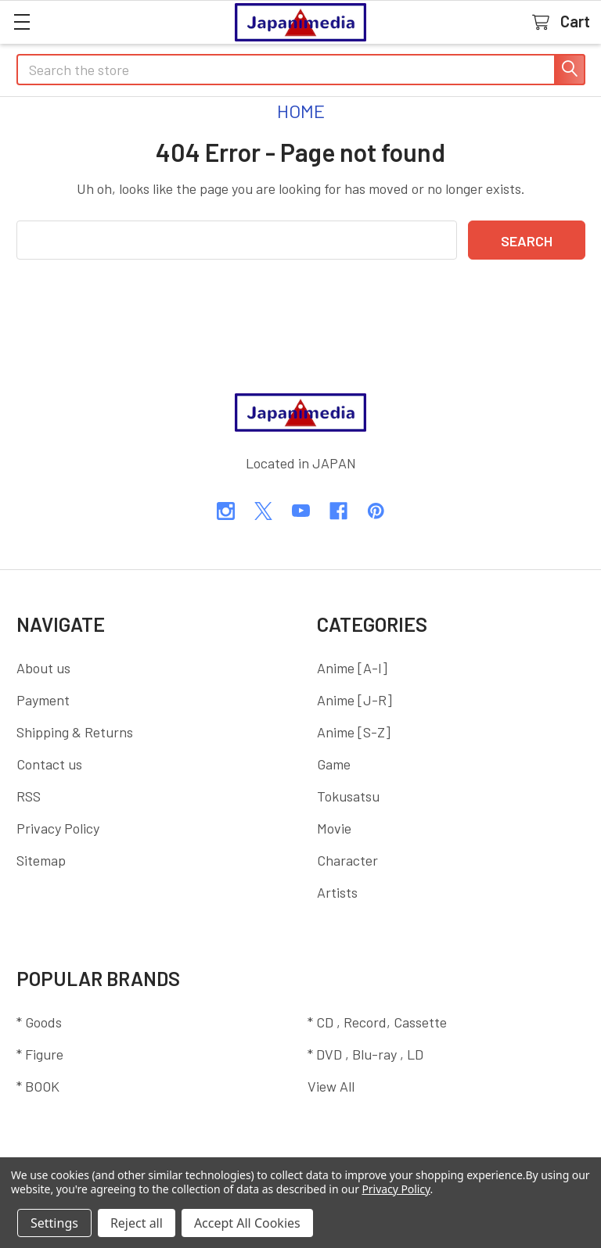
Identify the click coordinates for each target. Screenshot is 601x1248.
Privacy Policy (57, 828)
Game (334, 764)
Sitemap (41, 860)
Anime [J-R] (354, 699)
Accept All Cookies (247, 1223)
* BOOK (37, 1086)
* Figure (39, 1054)
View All (331, 1086)
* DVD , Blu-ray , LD (365, 1054)
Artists (337, 892)
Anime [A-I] (352, 667)
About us (43, 667)
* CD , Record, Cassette (377, 1022)
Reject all (136, 1223)
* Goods (39, 1022)
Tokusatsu (348, 796)
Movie (334, 828)
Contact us (49, 764)
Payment (43, 699)
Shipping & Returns (74, 732)
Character (347, 860)
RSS (28, 796)
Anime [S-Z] (353, 732)
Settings (54, 1223)
